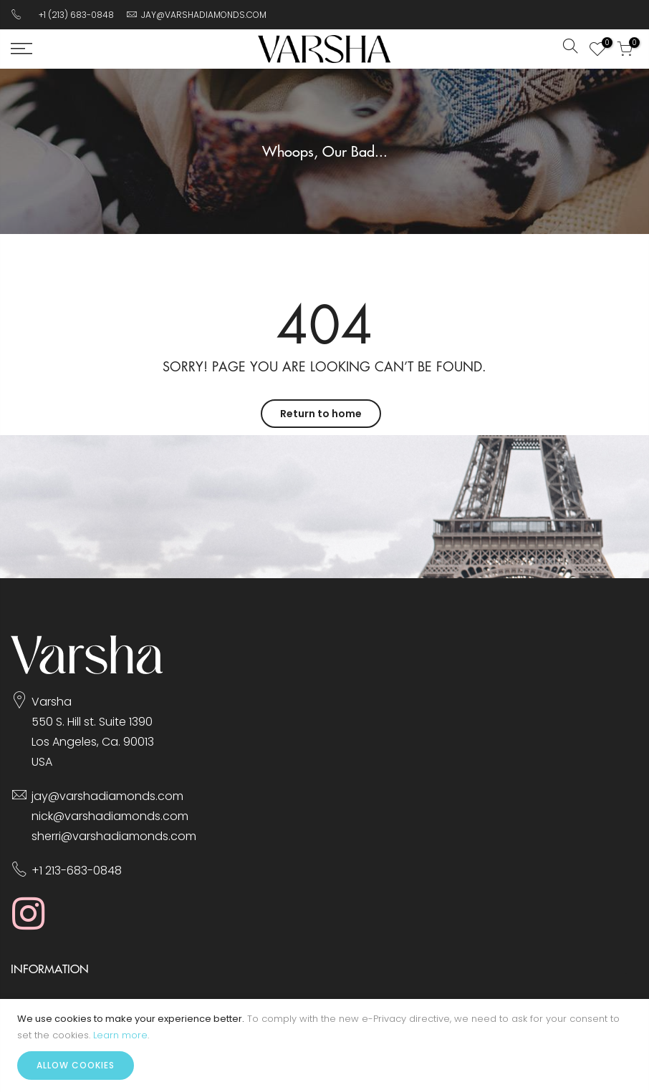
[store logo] (324, 49)
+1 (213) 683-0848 (76, 15)
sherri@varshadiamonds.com (114, 836)
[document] (324, 1045)
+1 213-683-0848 (77, 870)
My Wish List (603, 44)
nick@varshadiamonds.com (110, 816)
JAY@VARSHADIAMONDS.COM (203, 15)
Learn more (120, 1035)
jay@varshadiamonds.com (107, 796)
